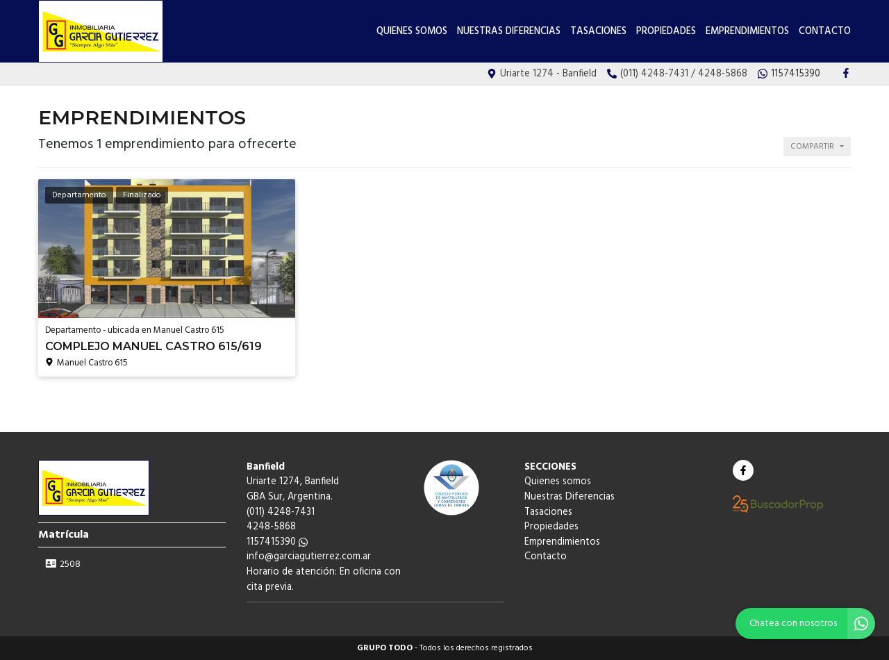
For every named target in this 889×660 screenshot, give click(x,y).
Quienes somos (411, 32)
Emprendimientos (747, 32)
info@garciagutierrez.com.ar (309, 557)
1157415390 (277, 542)
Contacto (825, 32)
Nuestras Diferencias (508, 32)
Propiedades (666, 32)
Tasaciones (598, 32)
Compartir (812, 147)
